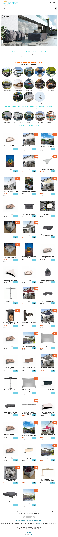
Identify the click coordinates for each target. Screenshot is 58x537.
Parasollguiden (27, 511)
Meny (3, 8)
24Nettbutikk (31, 534)
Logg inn (31, 513)
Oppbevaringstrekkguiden (18, 511)
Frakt (16, 520)
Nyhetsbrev (41, 520)
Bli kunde (9, 511)
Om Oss (20, 513)
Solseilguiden (42, 511)
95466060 (39, 523)
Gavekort (26, 513)
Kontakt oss (36, 513)
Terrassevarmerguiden (50, 511)
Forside (4, 511)
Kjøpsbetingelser (22, 520)
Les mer (33, 531)
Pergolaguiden (35, 511)
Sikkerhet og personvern (32, 520)
